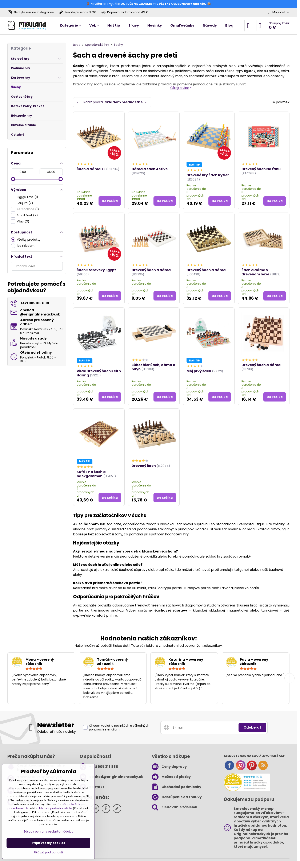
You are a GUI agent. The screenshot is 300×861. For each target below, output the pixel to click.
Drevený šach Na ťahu (261, 169)
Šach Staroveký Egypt (96, 270)
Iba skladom (23, 246)
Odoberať (252, 727)
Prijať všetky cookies (48, 843)
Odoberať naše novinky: (56, 731)
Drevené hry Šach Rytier (208, 175)
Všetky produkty (25, 239)
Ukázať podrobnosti (48, 852)
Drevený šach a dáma (151, 270)
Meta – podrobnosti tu (55, 808)
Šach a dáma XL (91, 169)
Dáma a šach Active (150, 169)
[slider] (13, 179)
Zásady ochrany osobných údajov (48, 831)
